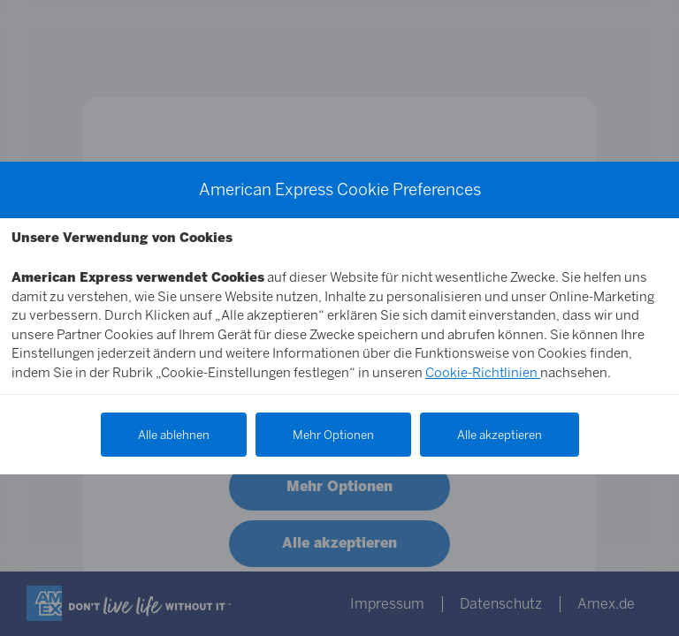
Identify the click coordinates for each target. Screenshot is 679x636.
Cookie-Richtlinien (482, 373)
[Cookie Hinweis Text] (339, 306)
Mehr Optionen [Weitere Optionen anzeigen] (333, 435)
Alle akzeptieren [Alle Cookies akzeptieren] (499, 435)
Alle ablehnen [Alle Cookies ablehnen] (174, 435)
